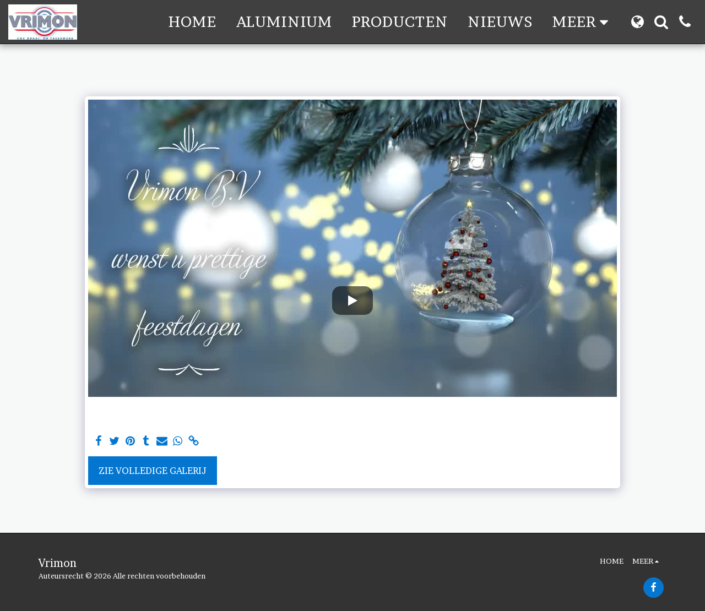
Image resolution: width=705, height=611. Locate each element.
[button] (661, 21)
